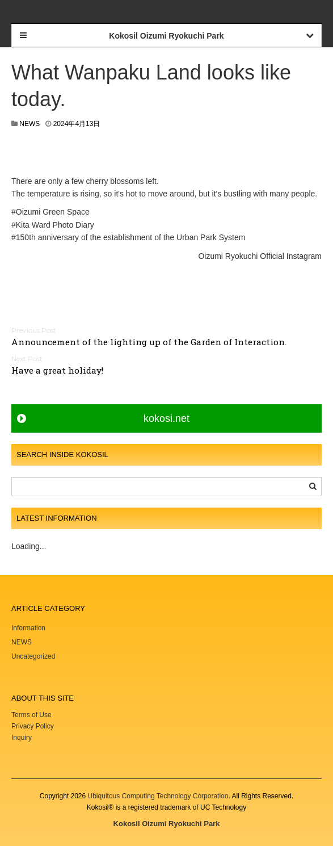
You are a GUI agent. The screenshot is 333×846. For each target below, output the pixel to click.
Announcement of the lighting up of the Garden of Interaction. (148, 341)
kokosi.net (166, 418)
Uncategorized (33, 656)
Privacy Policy (33, 726)
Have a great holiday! (57, 370)
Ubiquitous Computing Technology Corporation (158, 796)
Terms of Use (31, 715)
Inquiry (21, 738)
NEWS (29, 124)
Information (28, 628)
